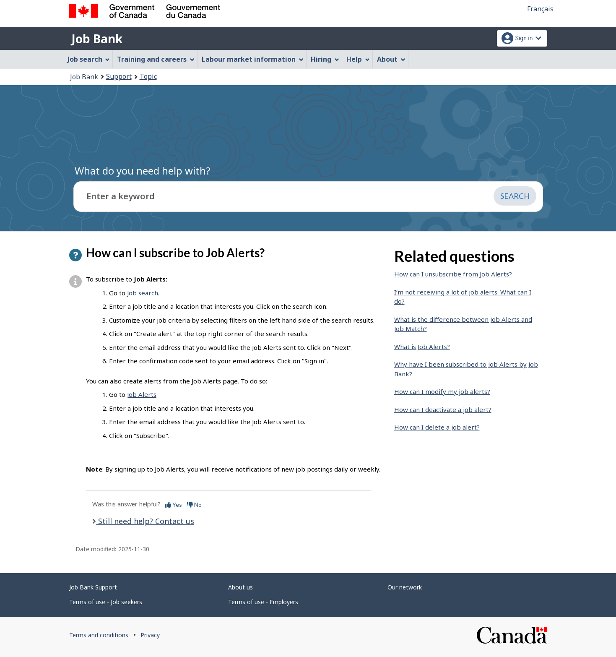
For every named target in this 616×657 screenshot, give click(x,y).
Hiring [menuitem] (325, 59)
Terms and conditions (98, 635)
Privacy (150, 635)
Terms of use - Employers (263, 602)
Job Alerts (141, 394)
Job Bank (96, 39)
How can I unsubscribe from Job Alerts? (453, 274)
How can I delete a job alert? (437, 427)
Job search (142, 293)
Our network (404, 587)
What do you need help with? (143, 170)
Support (119, 76)
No (194, 504)
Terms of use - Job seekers (105, 602)
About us (240, 587)
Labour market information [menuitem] (253, 59)
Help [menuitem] (358, 59)
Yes (173, 504)
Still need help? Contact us (145, 521)
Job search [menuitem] (89, 59)
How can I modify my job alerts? (442, 391)
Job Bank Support (93, 587)
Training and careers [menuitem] (156, 59)
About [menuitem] (391, 59)
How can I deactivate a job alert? (442, 409)
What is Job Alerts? (422, 346)
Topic (148, 76)
